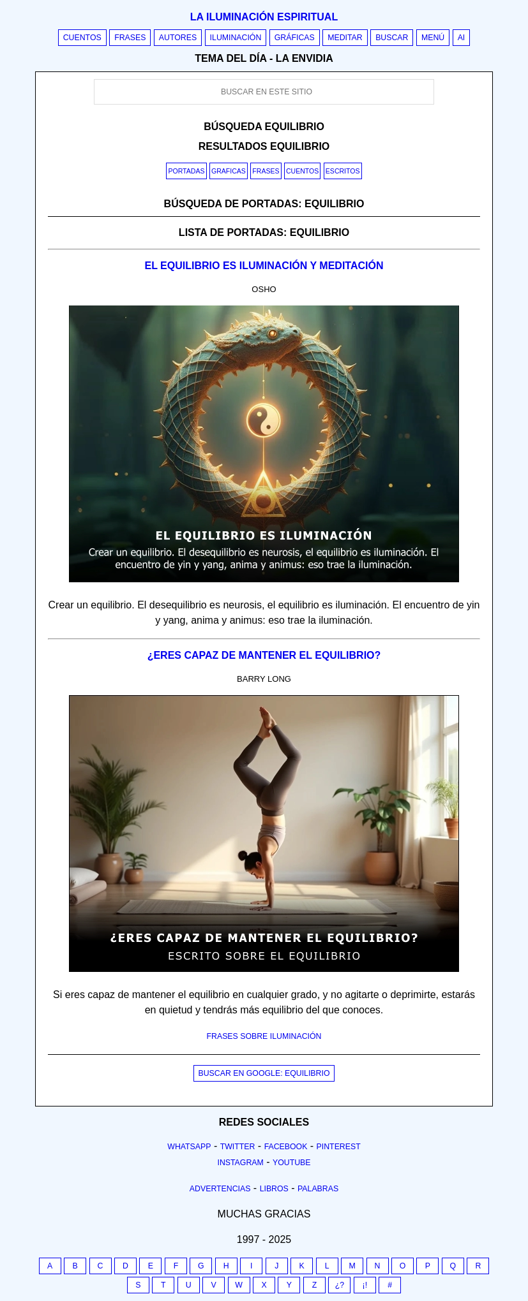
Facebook (286, 1146)
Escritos (343, 171)
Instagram (240, 1162)
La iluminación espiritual (264, 16)
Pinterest (339, 1146)
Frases (130, 37)
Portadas (186, 171)
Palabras (318, 1188)
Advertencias (220, 1188)
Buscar (391, 37)
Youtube (292, 1162)
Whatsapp (189, 1146)
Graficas (228, 171)
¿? (339, 1285)
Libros (274, 1188)
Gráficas (295, 37)
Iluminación (236, 37)
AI (461, 37)
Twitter (237, 1146)
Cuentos (82, 37)
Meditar (345, 37)
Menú (432, 37)
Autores (178, 37)
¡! (365, 1285)
